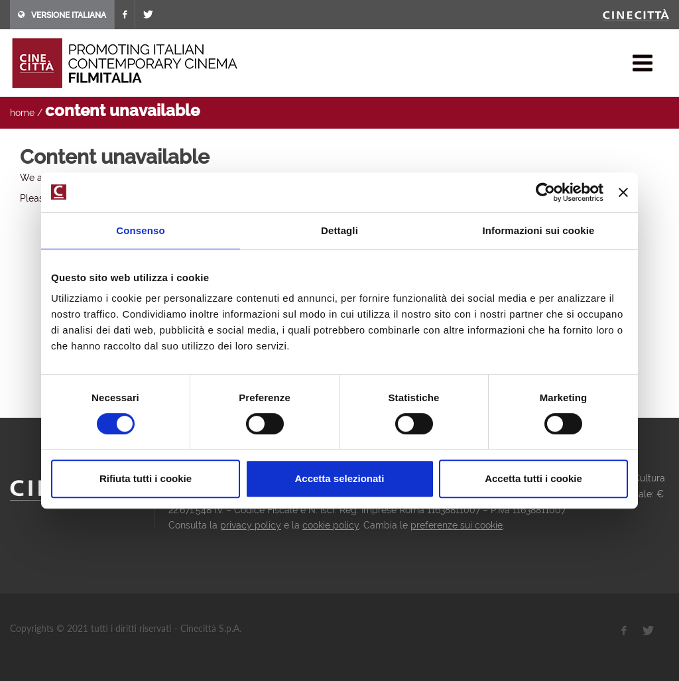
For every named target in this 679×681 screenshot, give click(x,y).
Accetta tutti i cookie (533, 478)
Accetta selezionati (339, 478)
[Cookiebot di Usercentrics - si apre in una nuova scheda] (545, 192)
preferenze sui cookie (456, 525)
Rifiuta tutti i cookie (145, 478)
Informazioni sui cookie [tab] (539, 230)
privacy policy (250, 525)
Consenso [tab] (140, 230)
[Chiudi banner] (623, 192)
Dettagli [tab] (339, 230)
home (22, 112)
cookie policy (330, 525)
